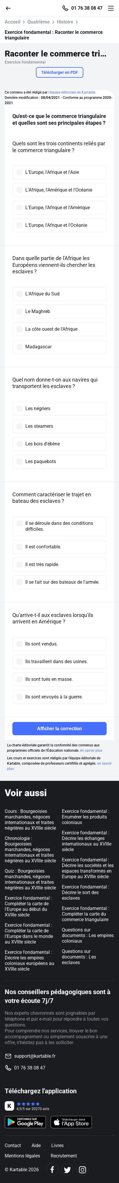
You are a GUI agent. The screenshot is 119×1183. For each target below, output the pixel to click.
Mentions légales (22, 1156)
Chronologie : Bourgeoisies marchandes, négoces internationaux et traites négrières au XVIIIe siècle (30, 849)
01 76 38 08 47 (87, 8)
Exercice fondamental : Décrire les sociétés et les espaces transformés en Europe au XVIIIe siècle (88, 868)
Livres (57, 1145)
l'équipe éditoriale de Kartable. (72, 92)
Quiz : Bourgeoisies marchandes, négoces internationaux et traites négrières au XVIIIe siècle (30, 879)
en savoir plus (91, 750)
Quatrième (38, 22)
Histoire (65, 22)
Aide (36, 1145)
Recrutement (64, 1156)
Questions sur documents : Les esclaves (79, 957)
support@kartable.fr (34, 1056)
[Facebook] (52, 1169)
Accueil (12, 22)
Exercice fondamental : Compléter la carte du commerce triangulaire (85, 914)
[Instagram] (82, 1169)
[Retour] (10, 8)
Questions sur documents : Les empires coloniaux (88, 935)
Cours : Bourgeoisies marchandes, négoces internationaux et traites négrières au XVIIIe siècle (30, 819)
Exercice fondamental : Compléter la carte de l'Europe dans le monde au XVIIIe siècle (29, 933)
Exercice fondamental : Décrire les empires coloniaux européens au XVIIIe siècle (29, 960)
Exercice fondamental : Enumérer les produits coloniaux (85, 816)
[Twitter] (67, 1169)
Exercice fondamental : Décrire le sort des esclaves (85, 892)
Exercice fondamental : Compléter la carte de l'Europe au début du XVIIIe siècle (28, 906)
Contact (13, 1145)
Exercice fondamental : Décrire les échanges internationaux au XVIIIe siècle (86, 841)
